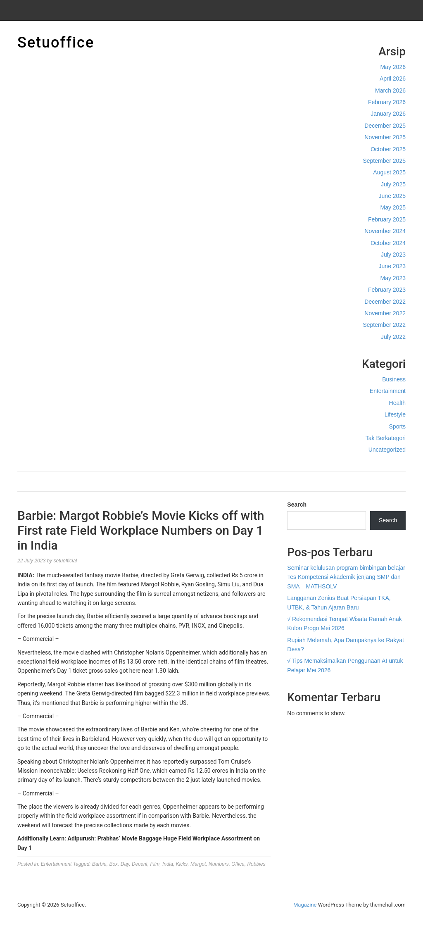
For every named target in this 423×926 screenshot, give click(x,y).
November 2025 (385, 137)
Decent (139, 864)
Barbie (99, 864)
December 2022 (385, 301)
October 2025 (388, 149)
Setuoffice (55, 42)
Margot (198, 864)
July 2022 (393, 336)
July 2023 (393, 254)
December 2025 (385, 125)
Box (113, 864)
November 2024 (385, 231)
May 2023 (393, 278)
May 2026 (393, 67)
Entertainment (388, 391)
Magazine (304, 905)
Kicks (182, 864)
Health (397, 403)
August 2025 (389, 172)
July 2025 (393, 184)
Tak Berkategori (386, 438)
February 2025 (387, 219)
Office (237, 864)
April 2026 (393, 78)
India (167, 864)
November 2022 (385, 313)
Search (297, 504)
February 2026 (387, 102)
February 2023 (387, 289)
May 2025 (393, 207)
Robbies (256, 864)
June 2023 (392, 266)
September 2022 (384, 324)
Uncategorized (387, 449)
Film (155, 864)
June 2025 (392, 196)
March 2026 (390, 90)
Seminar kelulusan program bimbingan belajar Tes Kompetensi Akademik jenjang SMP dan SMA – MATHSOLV (346, 577)
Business (394, 379)
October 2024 (388, 243)
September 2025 (384, 160)
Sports (397, 426)
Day (125, 864)
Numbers (219, 864)
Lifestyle (395, 414)
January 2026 (388, 113)
